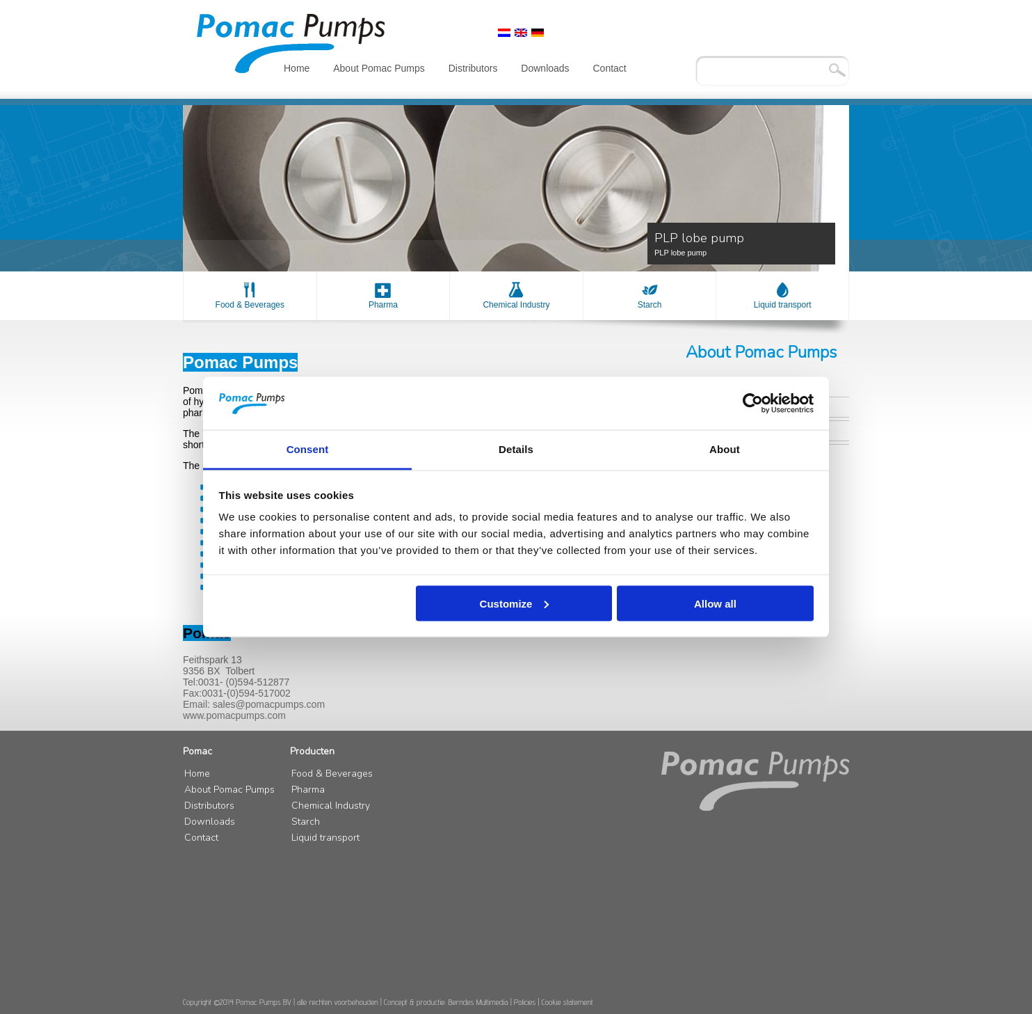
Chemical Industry (516, 305)
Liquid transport (783, 305)
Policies (524, 1002)
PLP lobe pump (741, 243)
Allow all (715, 603)
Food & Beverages (250, 305)
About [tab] (724, 449)
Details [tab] (516, 449)
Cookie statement (567, 1002)
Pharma (383, 305)
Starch (650, 305)
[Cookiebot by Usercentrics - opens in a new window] (753, 403)
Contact (610, 68)
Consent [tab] (308, 449)
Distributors (473, 68)
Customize (514, 603)
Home (296, 68)
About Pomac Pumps (379, 68)
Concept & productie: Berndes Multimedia (446, 1002)
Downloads (545, 68)
